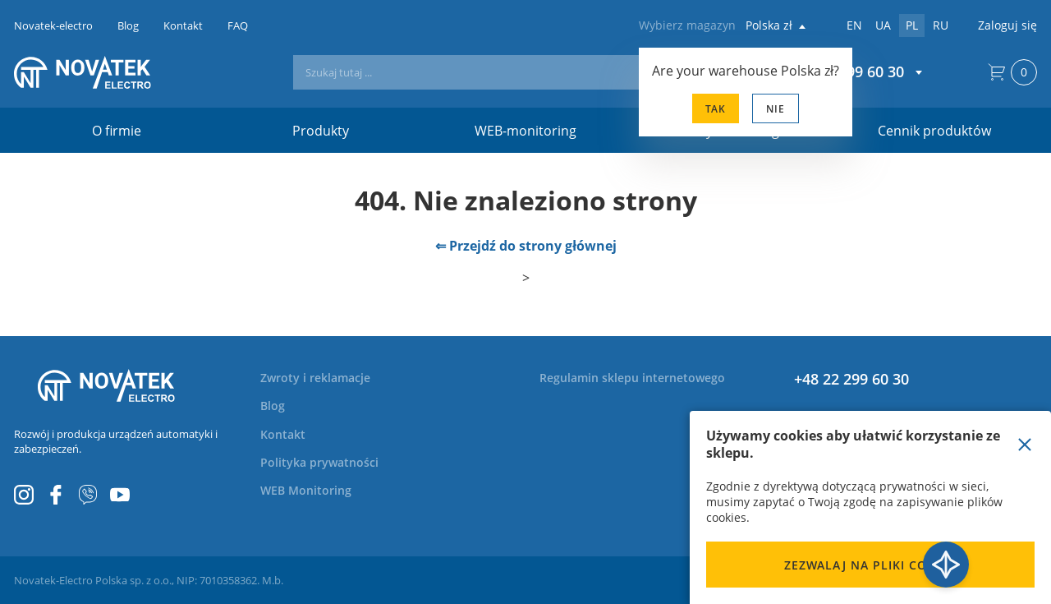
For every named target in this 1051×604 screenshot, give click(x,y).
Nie (775, 109)
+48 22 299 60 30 (851, 379)
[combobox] (510, 72)
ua (883, 25)
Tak (715, 109)
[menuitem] (325, 377)
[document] (870, 507)
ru (940, 25)
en (854, 25)
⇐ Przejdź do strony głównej (526, 246)
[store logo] (106, 72)
